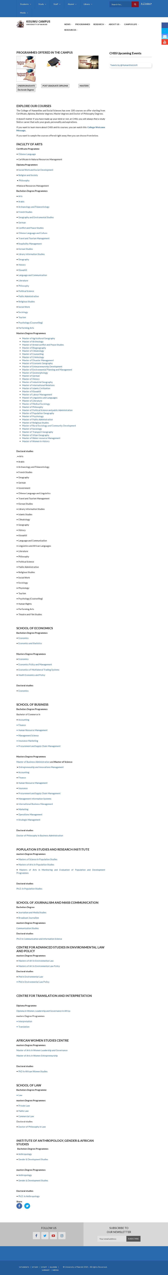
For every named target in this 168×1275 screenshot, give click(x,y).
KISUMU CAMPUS (38, 21)
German (22, 222)
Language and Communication (32, 275)
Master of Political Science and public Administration (47, 410)
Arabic (21, 201)
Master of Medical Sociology (36, 404)
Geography (23, 259)
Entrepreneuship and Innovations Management (41, 767)
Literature (23, 280)
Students (24, 4)
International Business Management (35, 804)
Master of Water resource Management (41, 438)
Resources (70, 30)
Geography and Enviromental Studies (36, 217)
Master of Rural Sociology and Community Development (49, 425)
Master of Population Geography (38, 413)
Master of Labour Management (37, 394)
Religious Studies (26, 301)
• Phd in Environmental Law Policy (32, 982)
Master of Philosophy (32, 407)
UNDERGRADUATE (26, 85)
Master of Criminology (33, 357)
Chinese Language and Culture (32, 233)
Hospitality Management (30, 243)
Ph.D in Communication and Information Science (39, 939)
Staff (56, 4)
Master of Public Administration (37, 419)
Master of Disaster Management (38, 360)
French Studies (25, 212)
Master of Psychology (33, 416)
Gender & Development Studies (33, 1159)
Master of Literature (32, 400)
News (67, 24)
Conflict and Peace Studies (31, 228)
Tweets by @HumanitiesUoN (123, 65)
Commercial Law (26, 1116)
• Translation (22, 1026)
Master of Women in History (36, 441)
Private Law (24, 1105)
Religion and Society (29, 175)
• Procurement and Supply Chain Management (38, 746)
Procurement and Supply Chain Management (39, 793)
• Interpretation (24, 1021)
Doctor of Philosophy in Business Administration (39, 835)
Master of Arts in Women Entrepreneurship (37, 1055)
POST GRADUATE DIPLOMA (55, 85)
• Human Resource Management (32, 730)
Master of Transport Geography (37, 432)
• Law (19, 1095)
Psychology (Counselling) (30, 322)
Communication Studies (27, 928)
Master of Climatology (33, 351)
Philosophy (24, 180)
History (22, 264)
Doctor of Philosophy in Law (32, 1126)
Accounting (23, 719)
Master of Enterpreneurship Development (42, 366)
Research (98, 24)
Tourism (22, 317)
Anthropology (25, 1154)
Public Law (23, 1111)
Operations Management (30, 814)
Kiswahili (22, 270)
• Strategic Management (28, 819)
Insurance (23, 788)
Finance (22, 777)
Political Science (26, 291)
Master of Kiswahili (31, 391)
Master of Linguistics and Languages (39, 397)
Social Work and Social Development (35, 170)
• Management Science (27, 735)
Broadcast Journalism (28, 917)
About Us (114, 24)
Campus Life (130, 24)
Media (23, 12)
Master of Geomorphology (35, 372)
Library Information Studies (31, 254)
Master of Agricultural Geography (38, 338)
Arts (20, 196)
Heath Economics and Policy (31, 675)
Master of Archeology (32, 341)
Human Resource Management (33, 783)
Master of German (31, 375)
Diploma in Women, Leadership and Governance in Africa (43, 1011)
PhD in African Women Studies (33, 1071)
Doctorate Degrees (26, 89)
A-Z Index (146, 3)
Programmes (82, 24)
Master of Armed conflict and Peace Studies (43, 344)
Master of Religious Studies (35, 422)
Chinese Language (27, 154)
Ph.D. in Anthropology (29, 1196)
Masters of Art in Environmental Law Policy (39, 966)
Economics (23, 638)
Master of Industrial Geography (37, 382)
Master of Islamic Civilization (36, 388)
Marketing (23, 809)
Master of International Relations (38, 385)
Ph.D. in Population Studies (29, 888)
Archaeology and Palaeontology (33, 207)
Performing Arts (26, 328)
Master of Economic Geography (37, 363)
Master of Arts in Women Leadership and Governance (42, 1050)
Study (41, 4)
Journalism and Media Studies (32, 912)
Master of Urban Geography (35, 435)
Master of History (31, 379)
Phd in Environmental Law (30, 976)
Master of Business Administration (33, 762)
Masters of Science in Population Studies (37, 859)
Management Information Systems (34, 798)
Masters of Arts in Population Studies (36, 864)
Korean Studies (25, 249)
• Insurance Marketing (27, 740)
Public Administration (28, 296)
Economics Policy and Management (35, 664)
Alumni (71, 4)
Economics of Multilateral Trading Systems (38, 669)
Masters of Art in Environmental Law (35, 960)
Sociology (23, 312)
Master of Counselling (33, 354)
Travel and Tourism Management (34, 238)
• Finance (21, 725)
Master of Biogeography (34, 348)
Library (87, 4)
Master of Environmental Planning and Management (47, 369)
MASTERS (84, 85)
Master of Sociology (32, 428)
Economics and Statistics (30, 643)
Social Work (24, 307)
